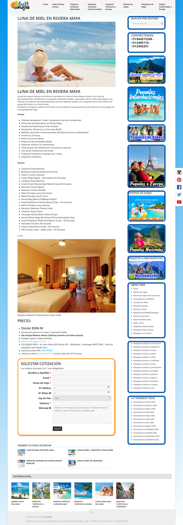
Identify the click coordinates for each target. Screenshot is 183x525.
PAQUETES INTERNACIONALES (146, 312)
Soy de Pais (44, 398)
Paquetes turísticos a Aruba (144, 350)
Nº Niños (44, 393)
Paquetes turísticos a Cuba (144, 364)
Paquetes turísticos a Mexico (145, 377)
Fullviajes (47, 517)
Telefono (45, 403)
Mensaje (45, 408)
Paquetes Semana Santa (143, 326)
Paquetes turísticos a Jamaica (145, 374)
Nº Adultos (45, 388)
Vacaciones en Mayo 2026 (144, 415)
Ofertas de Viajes (128, 5)
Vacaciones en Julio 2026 (143, 422)
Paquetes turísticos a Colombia (146, 360)
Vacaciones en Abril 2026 (143, 412)
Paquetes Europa (140, 306)
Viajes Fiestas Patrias (58, 5)
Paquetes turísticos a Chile (144, 357)
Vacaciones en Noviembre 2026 (146, 436)
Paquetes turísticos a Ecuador (145, 371)
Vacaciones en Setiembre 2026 (146, 429)
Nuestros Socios (140, 309)
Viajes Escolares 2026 (142, 319)
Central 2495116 (45, 353)
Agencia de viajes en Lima (33, 341)
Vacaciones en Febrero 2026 (145, 405)
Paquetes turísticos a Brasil (144, 353)
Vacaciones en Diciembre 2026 (146, 439)
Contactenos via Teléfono (143, 299)
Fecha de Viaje (42, 383)
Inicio (45, 4)
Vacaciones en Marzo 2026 (144, 409)
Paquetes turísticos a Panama (145, 381)
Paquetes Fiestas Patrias (143, 330)
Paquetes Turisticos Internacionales (95, 6)
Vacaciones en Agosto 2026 (144, 426)
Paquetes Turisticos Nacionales (75, 6)
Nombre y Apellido (39, 372)
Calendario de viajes (147, 5)
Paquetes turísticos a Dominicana (147, 367)
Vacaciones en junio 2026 (143, 419)
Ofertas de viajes (140, 292)
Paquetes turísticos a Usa (143, 388)
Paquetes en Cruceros (142, 333)
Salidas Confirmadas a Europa (165, 6)
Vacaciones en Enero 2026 (144, 402)
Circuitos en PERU (140, 302)
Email (47, 378)
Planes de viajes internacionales (146, 295)
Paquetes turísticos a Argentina (146, 347)
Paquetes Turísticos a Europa (111, 6)
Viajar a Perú (138, 323)
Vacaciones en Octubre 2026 (145, 433)
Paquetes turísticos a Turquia (145, 384)
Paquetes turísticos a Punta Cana (147, 343)
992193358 (47, 350)
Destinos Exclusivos (141, 316)
